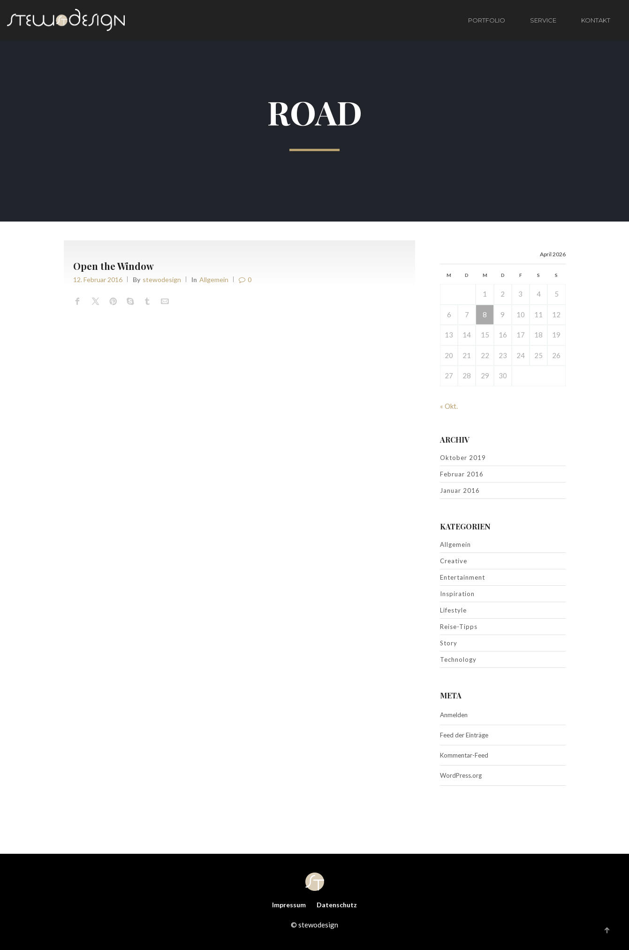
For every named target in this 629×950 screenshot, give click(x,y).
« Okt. (449, 406)
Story (448, 643)
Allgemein (213, 279)
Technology (458, 659)
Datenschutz (337, 905)
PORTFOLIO (486, 20)
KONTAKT (595, 20)
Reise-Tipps (458, 626)
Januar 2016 (460, 490)
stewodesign (162, 279)
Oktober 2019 (463, 457)
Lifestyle (453, 610)
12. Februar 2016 (97, 279)
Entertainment (462, 577)
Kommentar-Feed (464, 755)
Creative (453, 561)
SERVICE (543, 20)
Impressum (289, 905)
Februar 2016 (462, 474)
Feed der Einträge (464, 735)
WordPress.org (461, 775)
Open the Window (113, 266)
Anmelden (454, 715)
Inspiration (457, 594)
